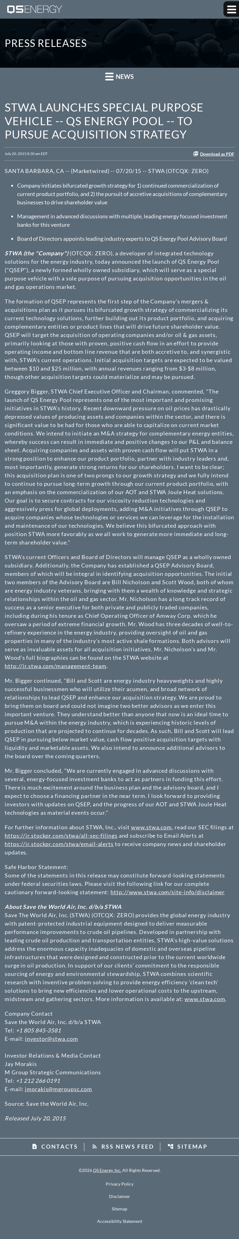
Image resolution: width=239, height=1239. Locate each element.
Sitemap (187, 1146)
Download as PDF (213, 154)
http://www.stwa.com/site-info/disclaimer (167, 892)
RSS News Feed (122, 1146)
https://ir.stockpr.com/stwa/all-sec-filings (61, 835)
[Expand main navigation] (231, 9)
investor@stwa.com (51, 1038)
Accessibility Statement (119, 1221)
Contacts (54, 1146)
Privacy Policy (120, 1184)
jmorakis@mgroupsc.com (58, 1089)
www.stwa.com (151, 827)
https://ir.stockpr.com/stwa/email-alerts (59, 843)
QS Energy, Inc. (107, 1170)
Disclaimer (119, 1196)
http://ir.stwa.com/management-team (55, 666)
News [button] (119, 76)
